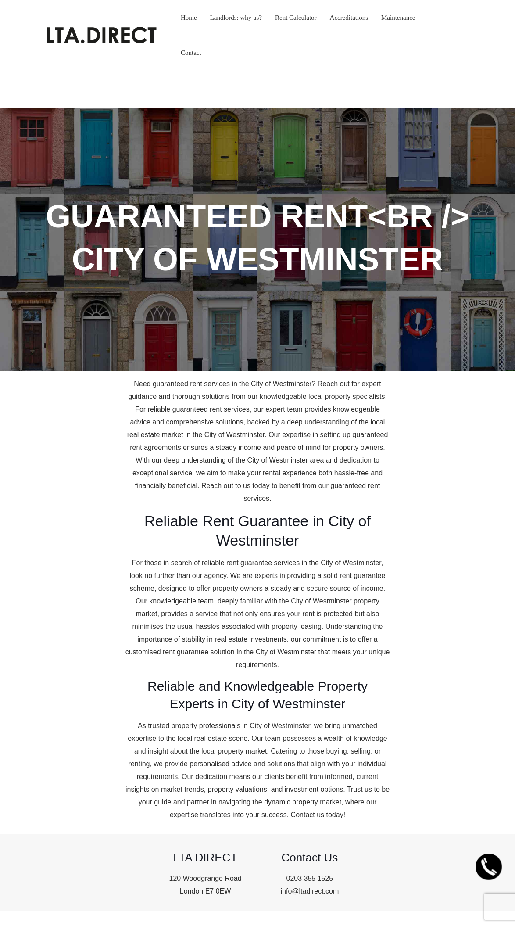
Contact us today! (318, 814)
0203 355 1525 (309, 878)
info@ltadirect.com (310, 891)
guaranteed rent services (191, 384)
